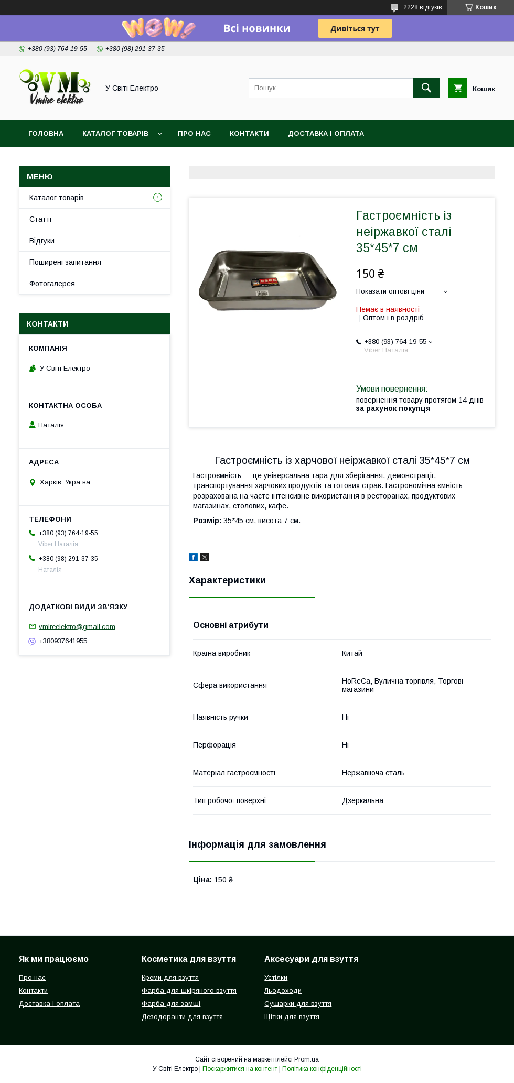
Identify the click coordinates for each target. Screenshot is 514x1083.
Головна (45, 133)
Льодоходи (283, 990)
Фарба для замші (171, 1004)
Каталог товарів (115, 133)
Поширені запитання (65, 262)
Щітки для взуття (291, 1017)
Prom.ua (306, 1059)
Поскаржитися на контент (239, 1069)
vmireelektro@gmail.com (77, 626)
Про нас (194, 133)
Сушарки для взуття (297, 1004)
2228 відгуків (422, 7)
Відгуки (42, 240)
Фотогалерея (52, 283)
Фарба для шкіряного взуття (189, 990)
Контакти (249, 133)
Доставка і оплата (326, 133)
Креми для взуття (170, 977)
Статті (40, 219)
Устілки (275, 977)
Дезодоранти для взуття (182, 1017)
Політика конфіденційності (322, 1069)
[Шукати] (426, 88)
